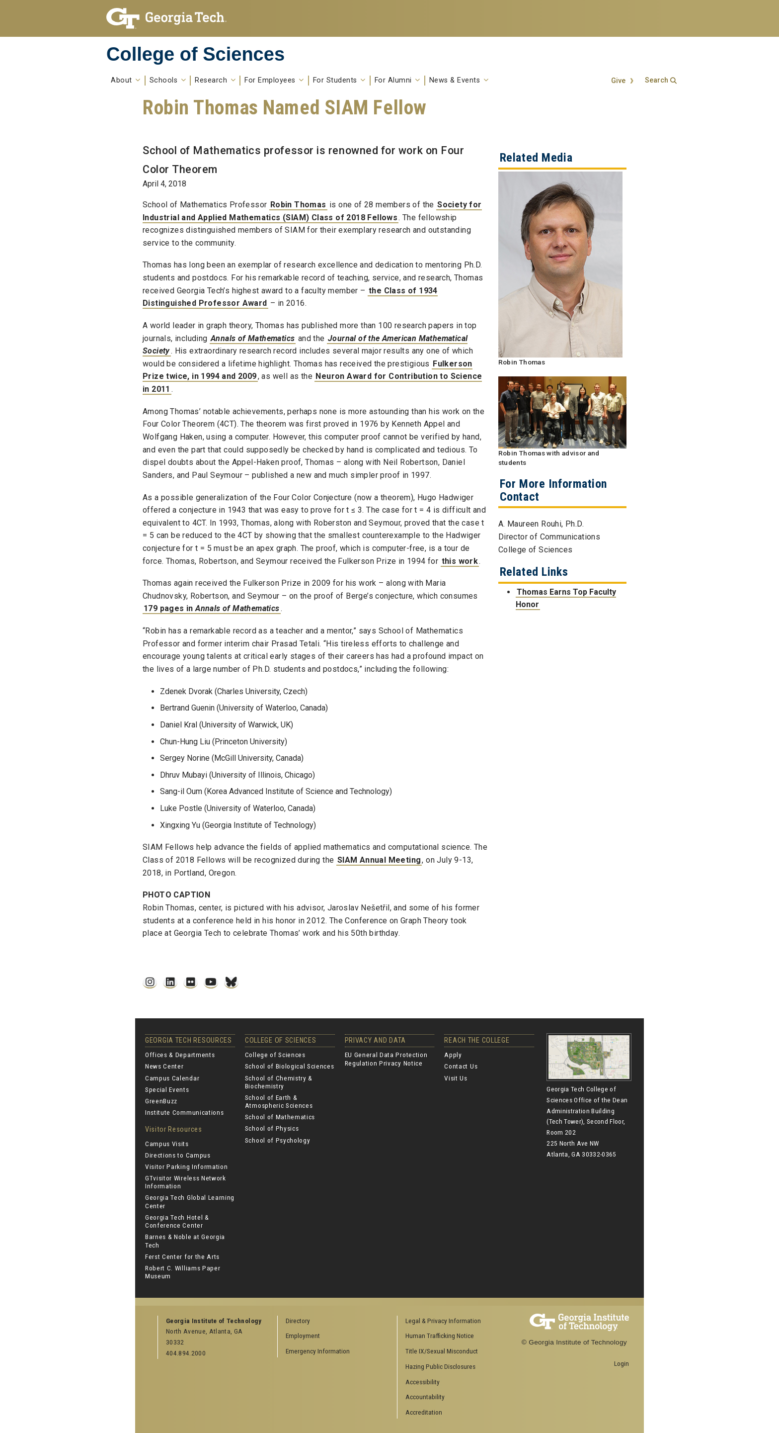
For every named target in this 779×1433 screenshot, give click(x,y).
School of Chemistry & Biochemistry (278, 1082)
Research (215, 80)
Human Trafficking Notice (439, 1336)
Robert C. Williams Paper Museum (182, 1272)
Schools (168, 80)
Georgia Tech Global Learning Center (189, 1201)
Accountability (425, 1397)
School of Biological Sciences (289, 1066)
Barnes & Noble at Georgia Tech (185, 1241)
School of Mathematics (280, 1117)
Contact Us (460, 1066)
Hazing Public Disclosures (440, 1366)
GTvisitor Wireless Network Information (185, 1182)
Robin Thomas (298, 204)
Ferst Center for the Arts (182, 1256)
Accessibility (422, 1382)
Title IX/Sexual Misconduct (441, 1351)
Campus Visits (167, 1144)
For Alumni (397, 80)
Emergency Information (318, 1351)
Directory (298, 1321)
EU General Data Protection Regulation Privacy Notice (386, 1059)
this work (460, 561)
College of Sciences (195, 54)
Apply (453, 1055)
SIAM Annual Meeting (379, 860)
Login (621, 1363)
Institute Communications (184, 1112)
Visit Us (455, 1078)
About (126, 80)
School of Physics (272, 1128)
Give (618, 81)
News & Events (459, 80)
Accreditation (423, 1412)
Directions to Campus (178, 1155)
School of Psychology (278, 1140)
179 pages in (212, 608)
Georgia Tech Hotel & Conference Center (177, 1221)
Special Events (167, 1089)
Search (656, 80)
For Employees (274, 80)
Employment (303, 1336)
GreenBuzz (161, 1101)
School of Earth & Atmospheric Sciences (279, 1101)
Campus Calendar (172, 1078)
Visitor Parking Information (186, 1166)
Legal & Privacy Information (443, 1321)
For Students (339, 80)
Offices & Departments (180, 1055)
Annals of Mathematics (253, 338)
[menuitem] (453, 1321)
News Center (164, 1066)
